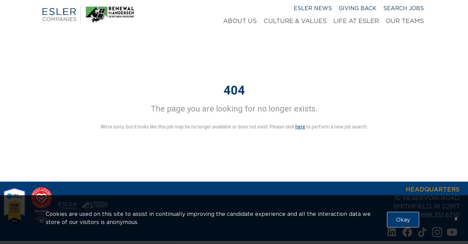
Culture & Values (295, 21)
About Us (240, 21)
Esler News (313, 8)
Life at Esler (356, 21)
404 (234, 90)
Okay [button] (403, 220)
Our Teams (405, 21)
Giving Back (357, 8)
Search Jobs (403, 8)
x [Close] (455, 218)
